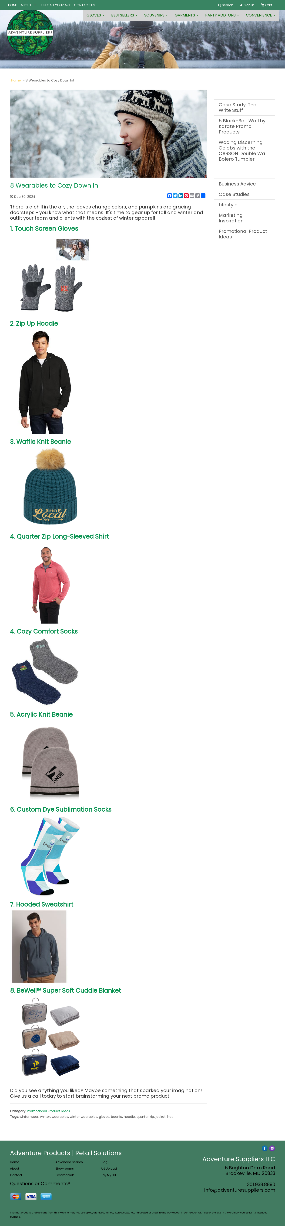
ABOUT (26, 5)
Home (16, 80)
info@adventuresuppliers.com (239, 1190)
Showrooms (64, 1168)
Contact (16, 1175)
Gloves (95, 18)
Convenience (260, 18)
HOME (12, 5)
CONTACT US (84, 5)
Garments (186, 18)
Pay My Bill (108, 1175)
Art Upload (109, 1168)
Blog (104, 1162)
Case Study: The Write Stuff (237, 107)
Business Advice (237, 184)
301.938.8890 (261, 1184)
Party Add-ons (222, 18)
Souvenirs (156, 18)
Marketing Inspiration (231, 218)
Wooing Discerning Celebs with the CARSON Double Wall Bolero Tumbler (243, 150)
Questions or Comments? (40, 1183)
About (14, 1168)
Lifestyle (228, 205)
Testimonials (64, 1175)
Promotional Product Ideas (48, 1111)
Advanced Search (69, 1162)
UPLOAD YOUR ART (56, 5)
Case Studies (234, 194)
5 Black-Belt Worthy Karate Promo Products (242, 126)
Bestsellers (124, 18)
